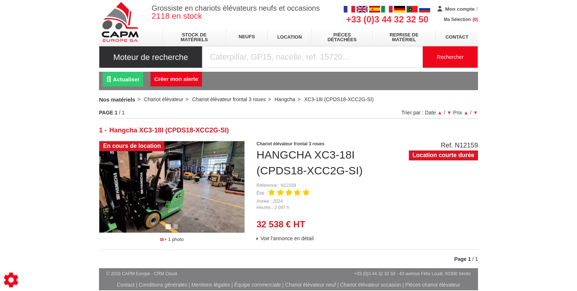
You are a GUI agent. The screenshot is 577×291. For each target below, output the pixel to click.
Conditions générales (163, 285)
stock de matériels (194, 37)
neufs (247, 36)
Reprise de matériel (404, 37)
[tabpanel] (171, 187)
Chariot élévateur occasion (370, 285)
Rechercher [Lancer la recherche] (450, 57)
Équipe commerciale (257, 285)
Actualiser (122, 79)
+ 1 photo (172, 239)
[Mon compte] (458, 9)
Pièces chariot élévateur (432, 285)
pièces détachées (342, 37)
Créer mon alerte (176, 79)
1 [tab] (169, 230)
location (289, 37)
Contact (456, 37)
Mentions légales (210, 285)
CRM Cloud (165, 273)
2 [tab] (176, 230)
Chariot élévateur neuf (310, 285)
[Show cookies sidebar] (11, 280)
